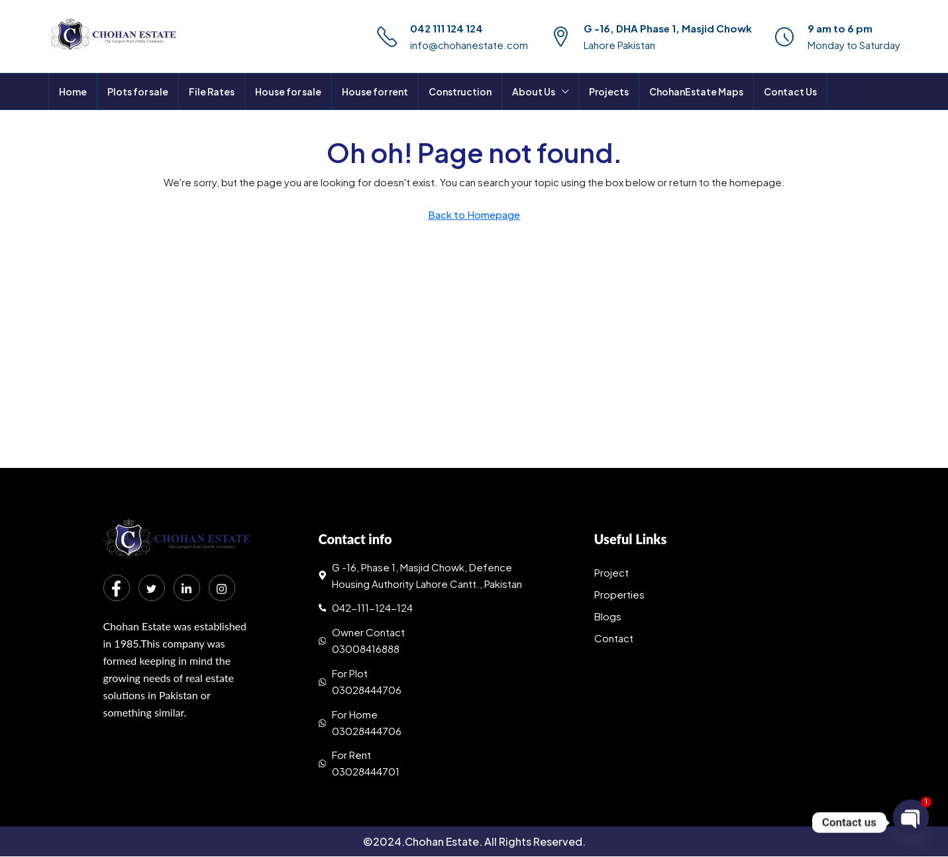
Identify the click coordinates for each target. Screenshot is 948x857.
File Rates (212, 91)
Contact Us (790, 91)
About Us (533, 91)
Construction (460, 91)
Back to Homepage (474, 214)
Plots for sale (137, 91)
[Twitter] (151, 588)
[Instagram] (222, 588)
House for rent (375, 91)
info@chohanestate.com (469, 44)
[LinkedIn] (187, 588)
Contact (613, 638)
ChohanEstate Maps (696, 91)
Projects (609, 91)
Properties (619, 594)
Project (611, 572)
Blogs (607, 616)
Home (73, 91)
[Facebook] (116, 588)
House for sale (288, 91)
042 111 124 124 (446, 28)
